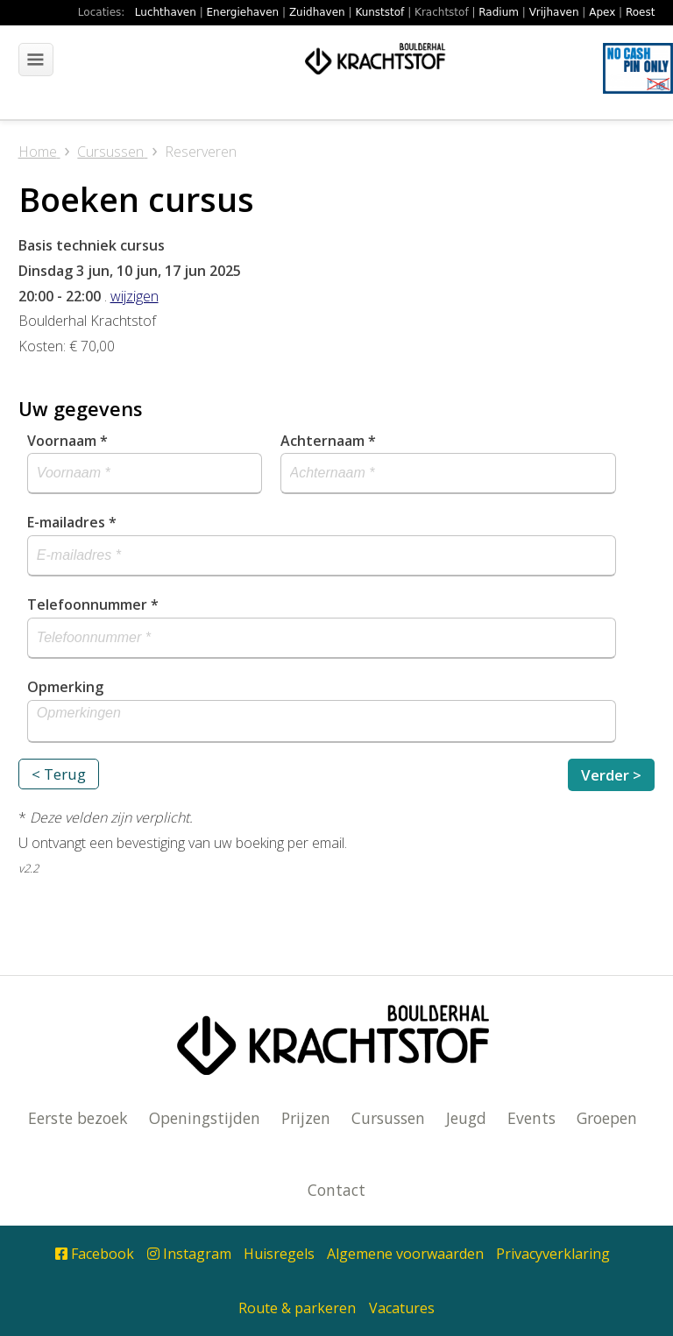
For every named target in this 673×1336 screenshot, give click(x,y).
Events (531, 1117)
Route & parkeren (297, 1308)
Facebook (94, 1253)
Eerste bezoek (78, 1117)
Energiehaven (243, 12)
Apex (602, 12)
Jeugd (466, 1117)
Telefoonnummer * (93, 604)
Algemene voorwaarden (405, 1253)
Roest (640, 12)
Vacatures (402, 1308)
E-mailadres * (72, 522)
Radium (498, 12)
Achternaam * (328, 440)
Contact (336, 1189)
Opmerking (65, 686)
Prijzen (305, 1117)
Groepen (607, 1117)
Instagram (189, 1253)
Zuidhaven (317, 12)
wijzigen (134, 296)
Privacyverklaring (553, 1253)
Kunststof (379, 12)
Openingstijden (204, 1117)
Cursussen (388, 1117)
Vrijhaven (554, 12)
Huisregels (279, 1253)
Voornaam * (67, 440)
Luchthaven (165, 12)
